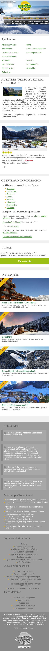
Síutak (29, 45)
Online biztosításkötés (24, 571)
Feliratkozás (24, 261)
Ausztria (30, 60)
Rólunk (24, 544)
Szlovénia (6, 72)
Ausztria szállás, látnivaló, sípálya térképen (22, 577)
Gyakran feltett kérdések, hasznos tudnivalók (24, 560)
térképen (14, 226)
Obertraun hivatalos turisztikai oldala (17, 237)
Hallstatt (10, 199)
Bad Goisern (12, 191)
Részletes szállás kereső (24, 574)
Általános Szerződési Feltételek (24, 549)
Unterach (10, 208)
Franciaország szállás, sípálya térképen (24, 588)
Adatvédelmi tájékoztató (24, 552)
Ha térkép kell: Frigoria (24, 609)
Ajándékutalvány (24, 562)
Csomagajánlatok (34, 52)
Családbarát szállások (36, 49)
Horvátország (32, 64)
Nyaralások (7, 49)
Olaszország (7, 68)
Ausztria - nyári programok (24, 598)
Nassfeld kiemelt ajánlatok (9, 58)
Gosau (9, 197)
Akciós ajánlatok (9, 45)
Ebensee (10, 194)
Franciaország (8, 64)
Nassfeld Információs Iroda (24, 605)
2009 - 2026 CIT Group (23, 628)
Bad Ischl (10, 189)
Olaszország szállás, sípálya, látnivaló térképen (25, 580)
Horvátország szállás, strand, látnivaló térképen (25, 585)
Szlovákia (31, 68)
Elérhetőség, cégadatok (24, 547)
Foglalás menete (24, 557)
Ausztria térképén (10, 233)
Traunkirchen (12, 205)
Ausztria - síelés (24, 600)
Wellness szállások (10, 52)
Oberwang (11, 202)
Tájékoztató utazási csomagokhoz (24, 554)
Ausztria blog (24, 603)
